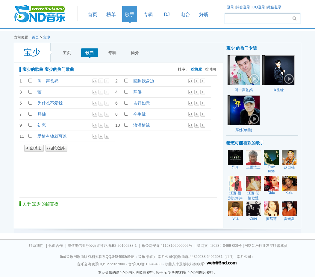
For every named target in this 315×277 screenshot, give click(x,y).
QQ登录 (258, 7)
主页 (67, 52)
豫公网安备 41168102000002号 (167, 246)
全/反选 (34, 148)
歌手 (129, 14)
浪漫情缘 (141, 125)
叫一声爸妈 (47, 81)
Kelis (289, 193)
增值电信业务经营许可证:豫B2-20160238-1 (102, 246)
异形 (235, 167)
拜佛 (137, 92)
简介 (135, 52)
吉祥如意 (141, 103)
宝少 (46, 37)
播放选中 (56, 148)
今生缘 (139, 114)
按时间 (210, 69)
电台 (185, 14)
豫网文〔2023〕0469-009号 (219, 246)
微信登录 (274, 7)
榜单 (111, 14)
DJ (167, 14)
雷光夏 (289, 219)
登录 (230, 7)
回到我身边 (143, 81)
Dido (271, 193)
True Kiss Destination (273, 171)
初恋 (41, 125)
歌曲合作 (56, 246)
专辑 (148, 14)
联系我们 (36, 246)
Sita (235, 218)
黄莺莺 (271, 219)
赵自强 (289, 167)
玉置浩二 (253, 167)
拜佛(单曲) (243, 130)
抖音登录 (243, 7)
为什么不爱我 (50, 103)
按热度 (196, 69)
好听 (204, 14)
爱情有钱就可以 (52, 136)
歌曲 (89, 52)
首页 (44, 14)
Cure (253, 218)
